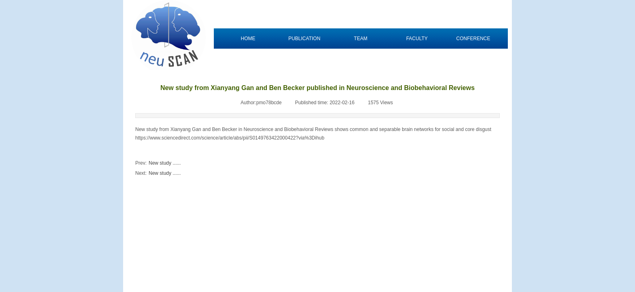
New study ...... (158, 163)
